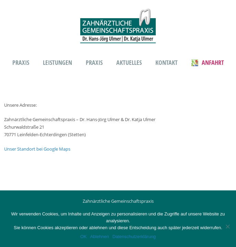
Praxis (20, 62)
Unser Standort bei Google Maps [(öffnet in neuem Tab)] (37, 149)
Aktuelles (129, 62)
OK (83, 236)
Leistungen (57, 62)
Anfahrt (207, 62)
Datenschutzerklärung (134, 236)
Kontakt (166, 62)
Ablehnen (99, 236)
